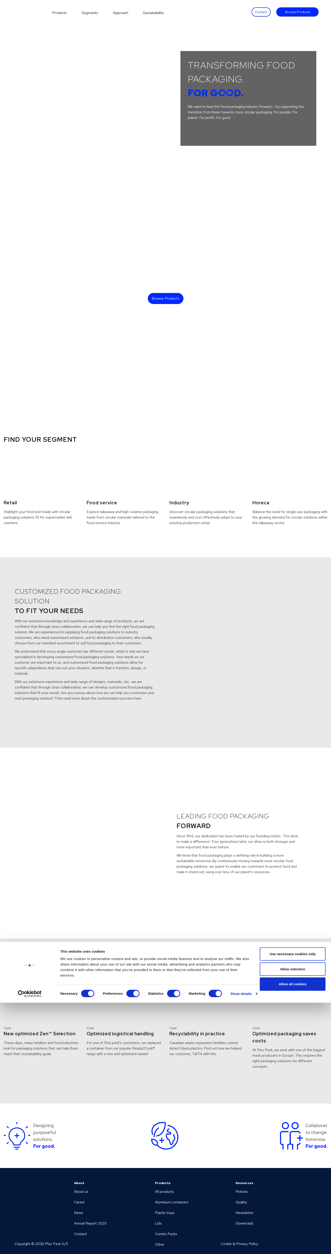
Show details (241, 1245)
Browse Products (297, 12)
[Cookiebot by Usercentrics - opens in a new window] (30, 1245)
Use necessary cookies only (293, 1205)
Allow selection (292, 1220)
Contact (261, 12)
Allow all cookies (293, 1235)
